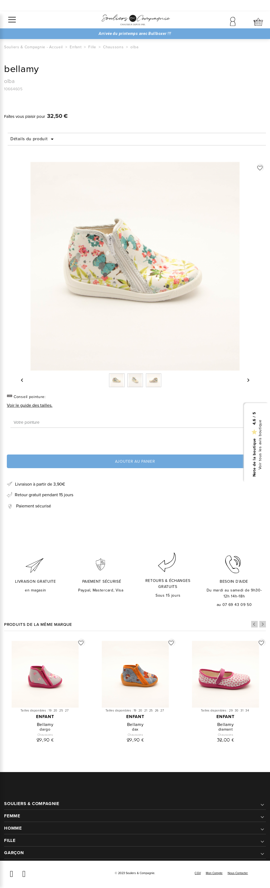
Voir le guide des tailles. (29, 405)
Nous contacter (238, 873)
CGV (198, 873)
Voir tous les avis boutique (260, 445)
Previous (254, 624)
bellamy (45, 724)
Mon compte (214, 873)
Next (262, 624)
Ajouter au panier (135, 461)
